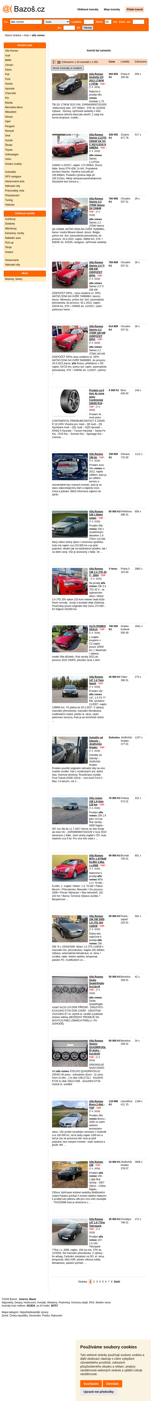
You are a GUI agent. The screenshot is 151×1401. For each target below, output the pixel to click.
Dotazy (18, 1302)
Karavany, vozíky (14, 233)
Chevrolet (10, 93)
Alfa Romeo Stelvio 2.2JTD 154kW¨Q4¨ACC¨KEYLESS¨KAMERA (97, 141)
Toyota (8, 149)
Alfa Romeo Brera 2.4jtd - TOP (96, 1104)
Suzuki (9, 140)
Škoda (8, 145)
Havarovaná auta (14, 181)
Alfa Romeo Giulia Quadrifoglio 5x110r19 (96, 981)
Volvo (8, 159)
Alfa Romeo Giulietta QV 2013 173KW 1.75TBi (96, 79)
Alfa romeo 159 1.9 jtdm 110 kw (96, 801)
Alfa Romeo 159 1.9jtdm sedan (96, 515)
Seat (7, 135)
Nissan (9, 116)
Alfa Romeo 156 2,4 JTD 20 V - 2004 (98, 572)
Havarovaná (12, 260)
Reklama (52, 1302)
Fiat (7, 74)
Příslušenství (12, 195)
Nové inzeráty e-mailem (67, 68)
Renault (9, 130)
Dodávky (10, 223)
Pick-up (9, 242)
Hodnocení (30, 1302)
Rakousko (56, 1315)
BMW (8, 60)
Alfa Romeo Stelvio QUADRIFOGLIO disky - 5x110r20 (97, 1047)
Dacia (8, 69)
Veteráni (9, 204)
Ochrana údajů (79, 1302)
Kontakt (41, 1302)
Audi (7, 55)
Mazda (9, 102)
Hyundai (9, 88)
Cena (112, 61)
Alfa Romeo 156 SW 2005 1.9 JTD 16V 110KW (96, 921)
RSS (91, 1302)
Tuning (9, 200)
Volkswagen (12, 154)
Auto (26, 35)
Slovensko (35, 1315)
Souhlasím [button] (91, 1383)
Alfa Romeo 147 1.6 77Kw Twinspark (97, 1222)
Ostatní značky (13, 163)
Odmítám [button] (112, 1383)
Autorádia (10, 171)
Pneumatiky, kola (14, 190)
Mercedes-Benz (14, 107)
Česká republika (18, 1315)
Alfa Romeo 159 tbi (96, 456)
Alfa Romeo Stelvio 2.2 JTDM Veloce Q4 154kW (97, 203)
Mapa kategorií (10, 1312)
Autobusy (10, 219)
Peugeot (10, 126)
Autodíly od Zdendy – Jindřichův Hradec (96, 742)
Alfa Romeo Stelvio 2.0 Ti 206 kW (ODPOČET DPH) (96, 269)
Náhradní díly (12, 186)
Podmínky (64, 1302)
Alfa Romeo (11, 50)
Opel (7, 121)
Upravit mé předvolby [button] (99, 1391)
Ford (7, 79)
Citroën (9, 65)
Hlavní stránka (13, 35)
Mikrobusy (11, 228)
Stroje (8, 247)
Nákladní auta (13, 238)
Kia (7, 97)
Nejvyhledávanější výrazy (34, 1312)
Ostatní (9, 252)
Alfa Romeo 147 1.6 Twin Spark (96, 680)
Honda (8, 83)
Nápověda (7, 1302)
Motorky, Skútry (13, 279)
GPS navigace (13, 176)
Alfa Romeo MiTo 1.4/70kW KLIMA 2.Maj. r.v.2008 (97, 860)
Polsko (46, 1315)
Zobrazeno (141, 61)
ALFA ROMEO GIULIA (97, 628)
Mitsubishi (10, 111)
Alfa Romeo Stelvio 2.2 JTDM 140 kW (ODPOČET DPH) (97, 333)
